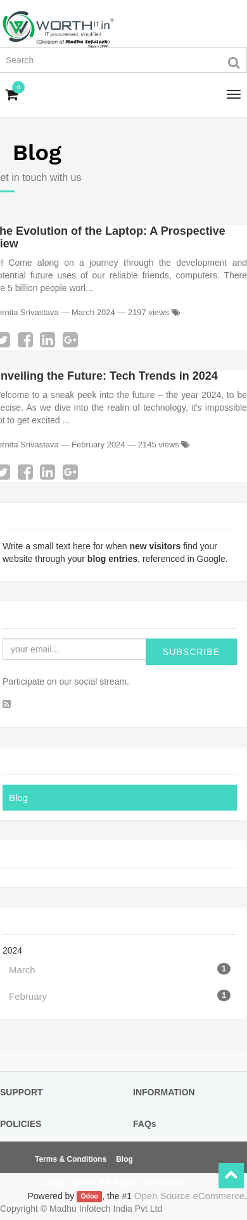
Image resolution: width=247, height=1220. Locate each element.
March (120, 969)
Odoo (89, 1196)
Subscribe (191, 652)
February (120, 996)
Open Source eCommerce (189, 1195)
